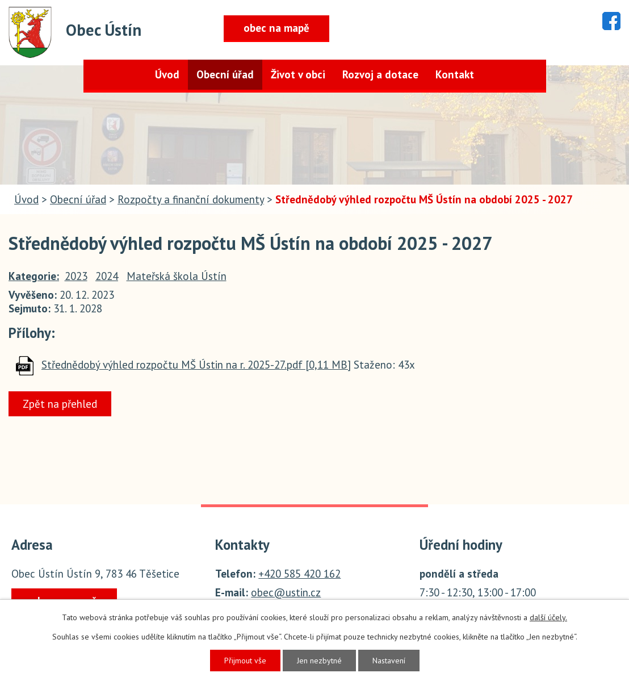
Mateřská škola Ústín (177, 276)
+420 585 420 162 (299, 573)
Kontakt (454, 74)
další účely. (548, 617)
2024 (106, 276)
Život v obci (298, 74)
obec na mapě (276, 28)
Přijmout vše (245, 660)
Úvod (167, 74)
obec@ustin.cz (286, 592)
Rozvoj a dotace (380, 74)
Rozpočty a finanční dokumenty (191, 199)
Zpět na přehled (60, 404)
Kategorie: (34, 276)
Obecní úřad (225, 74)
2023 (76, 276)
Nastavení (388, 660)
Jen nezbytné (319, 660)
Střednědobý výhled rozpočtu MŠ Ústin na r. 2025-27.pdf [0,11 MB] (196, 364)
